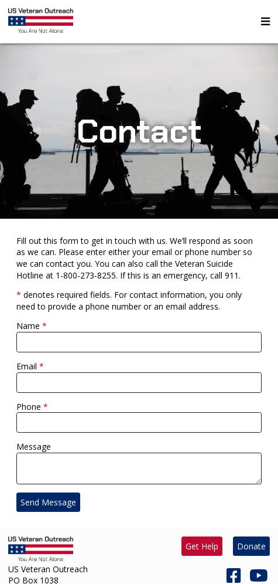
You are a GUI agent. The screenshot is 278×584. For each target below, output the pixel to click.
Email (26, 366)
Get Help (202, 546)
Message (33, 446)
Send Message (48, 502)
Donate (251, 546)
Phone (28, 406)
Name (28, 325)
